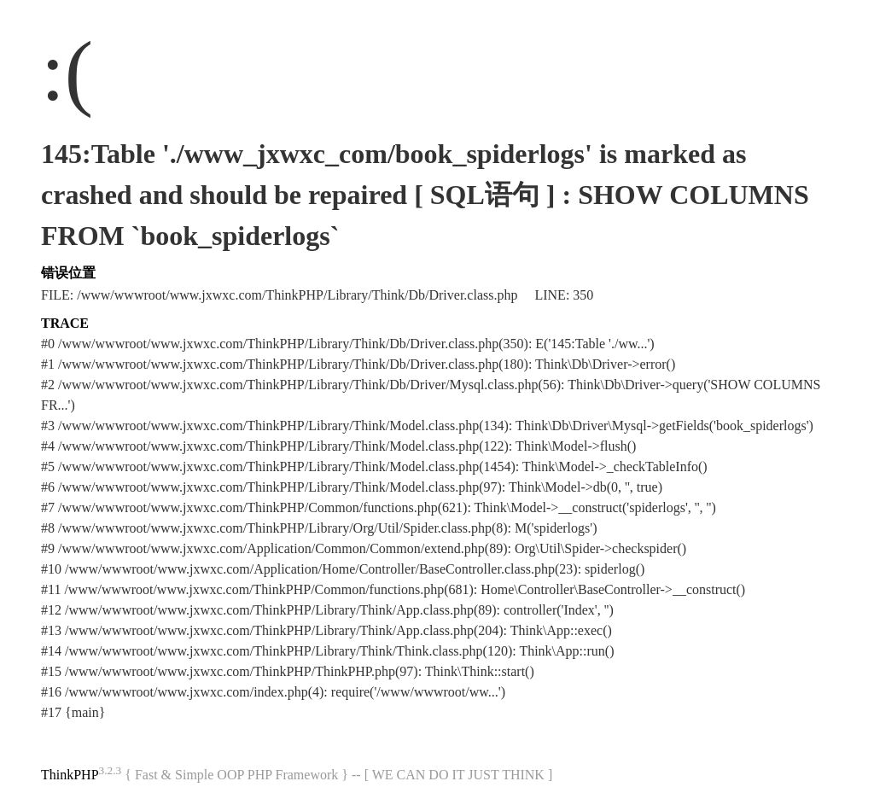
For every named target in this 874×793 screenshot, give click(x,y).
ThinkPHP (70, 774)
